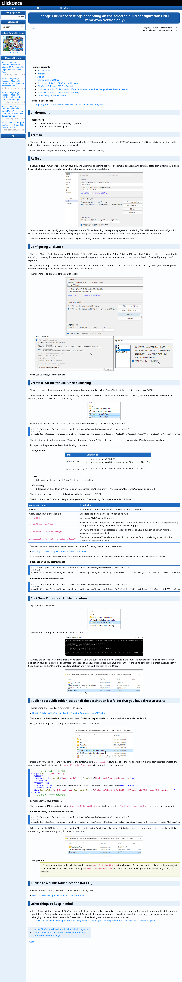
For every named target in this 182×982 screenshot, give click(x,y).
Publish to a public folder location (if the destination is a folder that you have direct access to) (83, 89)
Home (13, 8)
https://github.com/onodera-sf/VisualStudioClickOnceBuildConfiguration (70, 104)
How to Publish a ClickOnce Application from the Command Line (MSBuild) (68, 713)
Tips (39, 8)
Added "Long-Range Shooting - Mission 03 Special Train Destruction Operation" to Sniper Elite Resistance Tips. (13, 111)
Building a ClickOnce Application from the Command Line (60, 551)
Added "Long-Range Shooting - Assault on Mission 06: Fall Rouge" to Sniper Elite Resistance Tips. (13, 67)
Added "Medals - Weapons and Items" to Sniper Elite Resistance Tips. (13, 125)
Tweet (32, 28)
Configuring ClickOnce (48, 79)
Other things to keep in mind (52, 95)
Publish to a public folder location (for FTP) (58, 92)
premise (41, 73)
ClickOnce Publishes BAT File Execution (56, 86)
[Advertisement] (93, 44)
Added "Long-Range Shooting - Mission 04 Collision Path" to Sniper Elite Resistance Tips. (12, 96)
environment (44, 70)
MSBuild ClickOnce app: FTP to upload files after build (58, 895)
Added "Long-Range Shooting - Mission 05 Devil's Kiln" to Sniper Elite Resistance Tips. (13, 82)
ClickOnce (12, 3)
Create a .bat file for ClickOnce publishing (58, 83)
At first (41, 76)
